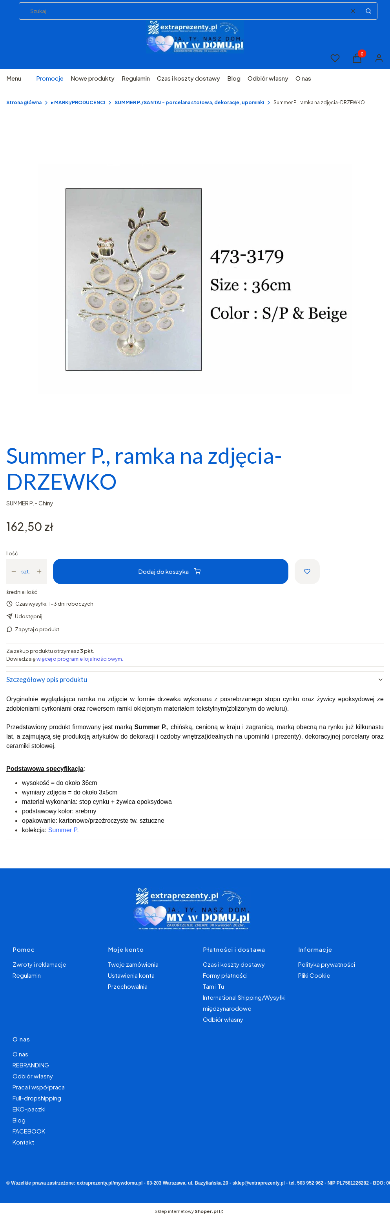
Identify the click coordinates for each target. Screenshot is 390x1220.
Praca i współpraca (39, 1087)
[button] (368, 11)
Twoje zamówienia (133, 964)
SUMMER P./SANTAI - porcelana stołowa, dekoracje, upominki (189, 102)
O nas (20, 1054)
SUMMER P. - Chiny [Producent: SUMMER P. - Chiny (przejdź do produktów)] (29, 503)
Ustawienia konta (131, 975)
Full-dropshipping (37, 1098)
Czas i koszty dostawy (234, 964)
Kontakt (23, 1142)
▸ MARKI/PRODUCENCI (78, 102)
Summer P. (63, 830)
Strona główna (24, 102)
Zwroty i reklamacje (39, 964)
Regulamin (27, 975)
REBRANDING (31, 1065)
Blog (19, 1120)
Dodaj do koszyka (169, 571)
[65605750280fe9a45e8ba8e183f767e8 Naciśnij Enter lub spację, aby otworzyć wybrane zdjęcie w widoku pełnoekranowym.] (195, 279)
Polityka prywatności (326, 964)
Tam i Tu (213, 986)
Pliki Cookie (314, 975)
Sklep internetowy (186, 1211)
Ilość (12, 553)
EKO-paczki (29, 1109)
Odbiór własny (223, 1019)
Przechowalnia (128, 986)
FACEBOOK (29, 1131)
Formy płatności (225, 975)
